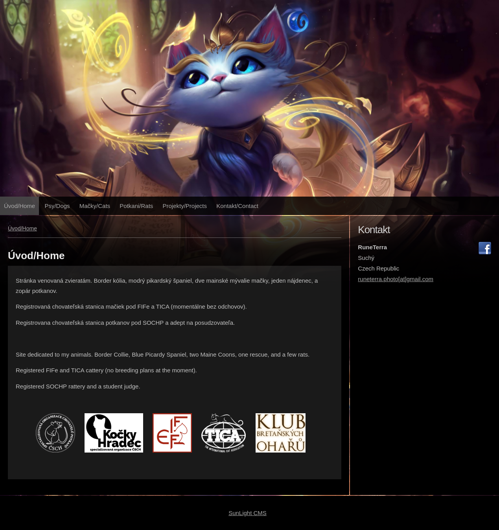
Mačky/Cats (94, 205)
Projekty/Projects (185, 205)
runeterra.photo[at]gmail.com (395, 279)
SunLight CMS (247, 513)
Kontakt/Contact (237, 205)
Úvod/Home (19, 205)
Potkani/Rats (136, 205)
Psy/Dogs (57, 205)
